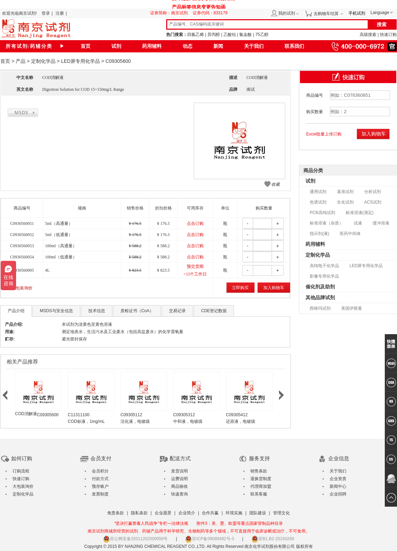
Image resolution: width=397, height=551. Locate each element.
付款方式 (100, 478)
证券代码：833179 (210, 12)
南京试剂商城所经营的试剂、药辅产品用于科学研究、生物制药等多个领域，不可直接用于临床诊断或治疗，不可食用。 (199, 531)
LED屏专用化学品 (80, 61)
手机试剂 (356, 13)
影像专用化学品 (324, 276)
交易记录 (177, 310)
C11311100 (78, 414)
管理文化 (281, 512)
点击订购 (195, 223)
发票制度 (100, 494)
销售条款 (258, 471)
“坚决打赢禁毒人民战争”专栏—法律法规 (151, 523)
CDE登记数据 (214, 310)
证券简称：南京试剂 (170, 12)
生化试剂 (345, 202)
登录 (46, 13)
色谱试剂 (318, 202)
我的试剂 (286, 13)
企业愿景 (163, 512)
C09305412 (237, 414)
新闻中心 (338, 486)
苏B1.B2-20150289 (272, 538)
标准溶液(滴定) (360, 212)
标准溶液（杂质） (326, 223)
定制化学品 (43, 61)
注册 (60, 13)
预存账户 (100, 486)
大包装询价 (22, 288)
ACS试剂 (372, 202)
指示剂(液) (319, 233)
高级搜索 (368, 34)
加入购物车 (273, 287)
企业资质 (338, 478)
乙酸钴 (229, 34)
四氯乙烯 (195, 34)
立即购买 (240, 287)
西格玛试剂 (320, 308)
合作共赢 (210, 512)
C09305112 (131, 414)
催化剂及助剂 (320, 286)
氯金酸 (245, 34)
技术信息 (96, 310)
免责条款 (115, 512)
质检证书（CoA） (137, 310)
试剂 (116, 46)
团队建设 (257, 512)
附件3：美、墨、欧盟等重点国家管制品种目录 (240, 523)
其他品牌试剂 (320, 297)
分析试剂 (372, 191)
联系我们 (294, 46)
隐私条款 (139, 512)
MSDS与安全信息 (56, 310)
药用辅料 (152, 46)
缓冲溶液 (381, 223)
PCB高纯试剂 (322, 212)
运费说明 (179, 478)
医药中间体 (350, 233)
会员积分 (100, 471)
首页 (85, 46)
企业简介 (186, 512)
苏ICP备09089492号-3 (209, 538)
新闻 (218, 46)
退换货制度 (260, 478)
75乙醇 (261, 34)
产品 (20, 61)
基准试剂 (345, 191)
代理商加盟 (260, 486)
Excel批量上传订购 (323, 134)
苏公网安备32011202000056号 (135, 538)
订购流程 (21, 471)
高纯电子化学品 (324, 265)
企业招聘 (338, 494)
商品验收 (179, 486)
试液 (358, 223)
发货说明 (179, 471)
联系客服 (258, 494)
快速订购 (388, 34)
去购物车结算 (326, 13)
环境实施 (234, 512)
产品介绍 (16, 310)
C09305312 (184, 414)
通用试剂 (318, 191)
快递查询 (179, 494)
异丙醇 (213, 34)
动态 (187, 46)
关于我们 (254, 46)
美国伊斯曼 (351, 308)
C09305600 (48, 414)
